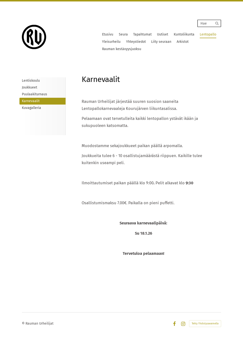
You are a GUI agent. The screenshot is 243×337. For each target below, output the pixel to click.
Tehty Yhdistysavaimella (205, 323)
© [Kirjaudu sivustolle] (24, 323)
